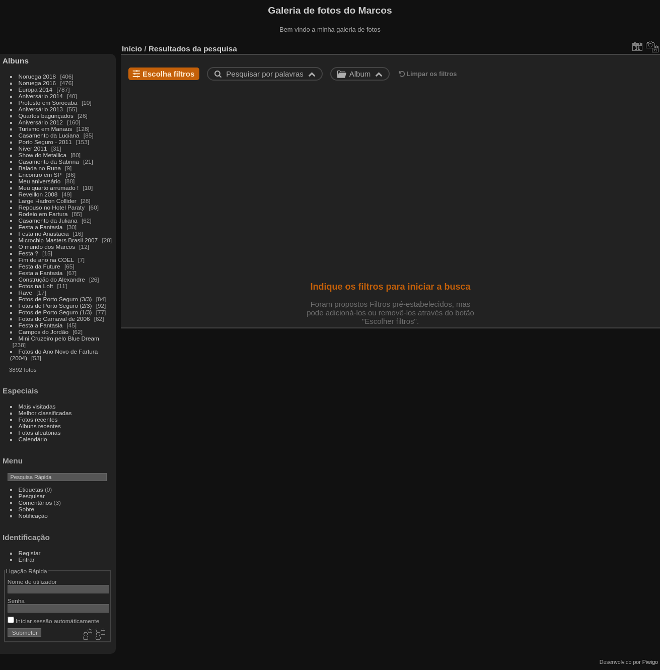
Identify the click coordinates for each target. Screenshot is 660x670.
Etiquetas (31, 489)
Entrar (27, 559)
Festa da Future (39, 266)
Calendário (33, 439)
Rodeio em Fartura (43, 214)
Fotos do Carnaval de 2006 (54, 318)
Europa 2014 (35, 89)
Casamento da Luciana (49, 135)
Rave (25, 292)
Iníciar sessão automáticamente (53, 621)
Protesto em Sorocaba (48, 102)
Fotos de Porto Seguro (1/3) (55, 312)
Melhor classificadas (45, 413)
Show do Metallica (42, 155)
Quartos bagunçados (46, 115)
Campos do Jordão (43, 331)
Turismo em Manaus (45, 128)
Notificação (33, 515)
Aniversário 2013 (41, 109)
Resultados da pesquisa (193, 48)
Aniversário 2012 (41, 122)
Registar (30, 553)
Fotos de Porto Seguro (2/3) (55, 305)
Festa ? (28, 253)
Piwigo (650, 662)
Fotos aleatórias (40, 432)
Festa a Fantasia (41, 227)
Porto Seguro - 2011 (45, 142)
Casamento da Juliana (48, 220)
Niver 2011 (33, 148)
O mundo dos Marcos (47, 246)
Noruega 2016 (37, 83)
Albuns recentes (40, 426)
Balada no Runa (40, 168)
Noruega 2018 (37, 76)
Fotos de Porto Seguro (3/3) (55, 299)
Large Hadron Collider (48, 200)
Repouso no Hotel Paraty (52, 207)
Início (132, 48)
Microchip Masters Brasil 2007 (58, 240)
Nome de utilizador (32, 581)
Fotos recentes (38, 419)
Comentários (35, 502)
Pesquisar (32, 496)
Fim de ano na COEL (46, 259)
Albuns (16, 60)
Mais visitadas (37, 406)
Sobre (26, 509)
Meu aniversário (40, 181)
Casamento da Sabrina (49, 161)
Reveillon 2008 (38, 194)
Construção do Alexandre (52, 279)
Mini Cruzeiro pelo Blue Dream (59, 338)
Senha (16, 600)
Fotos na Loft (36, 286)
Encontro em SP (40, 174)
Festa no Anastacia (44, 233)
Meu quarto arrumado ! (49, 187)
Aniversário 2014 (41, 96)
